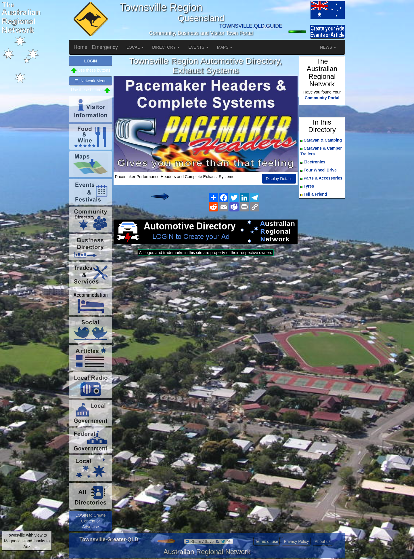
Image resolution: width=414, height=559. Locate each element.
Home (80, 47)
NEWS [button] (328, 47)
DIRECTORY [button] (166, 47)
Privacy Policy (296, 541)
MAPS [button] (225, 47)
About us (322, 541)
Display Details (279, 178)
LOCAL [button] (134, 47)
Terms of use (266, 541)
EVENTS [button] (198, 47)
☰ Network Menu (90, 81)
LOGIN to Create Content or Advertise (90, 521)
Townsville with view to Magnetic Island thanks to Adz (27, 541)
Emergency (105, 47)
